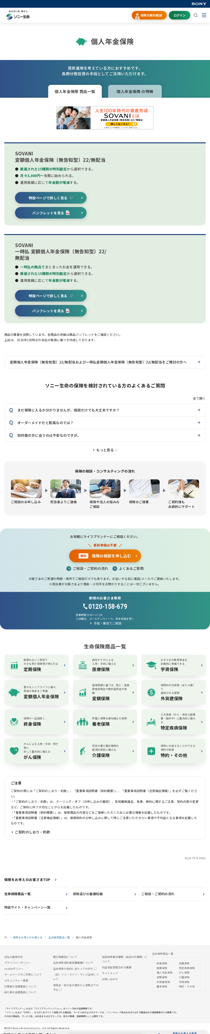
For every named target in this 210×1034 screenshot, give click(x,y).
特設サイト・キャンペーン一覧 (27, 908)
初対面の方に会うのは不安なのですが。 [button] (49, 435)
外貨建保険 (163, 983)
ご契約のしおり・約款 (32, 833)
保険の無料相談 (151, 15)
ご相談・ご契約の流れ (90, 568)
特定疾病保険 (187, 969)
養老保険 (162, 987)
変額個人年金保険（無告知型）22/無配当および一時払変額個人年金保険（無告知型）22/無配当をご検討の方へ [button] (98, 362)
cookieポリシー (14, 969)
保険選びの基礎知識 (88, 895)
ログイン (180, 15)
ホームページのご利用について (23, 975)
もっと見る (107, 449)
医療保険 (162, 969)
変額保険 (162, 978)
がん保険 (184, 973)
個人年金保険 (135, 91)
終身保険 (162, 964)
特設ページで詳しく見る (51, 197)
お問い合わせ (110, 980)
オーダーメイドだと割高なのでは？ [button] (45, 422)
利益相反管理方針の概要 (116, 968)
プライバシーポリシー (17, 963)
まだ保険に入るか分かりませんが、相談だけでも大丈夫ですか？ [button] (68, 410)
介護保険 (184, 978)
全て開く (199, 398)
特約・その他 (187, 987)
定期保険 (184, 964)
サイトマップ (110, 974)
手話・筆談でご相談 (108, 623)
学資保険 (184, 983)
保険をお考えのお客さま (27, 938)
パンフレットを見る (50, 212)
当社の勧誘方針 (13, 958)
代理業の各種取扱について (20, 987)
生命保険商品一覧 (17, 895)
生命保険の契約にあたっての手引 (75, 969)
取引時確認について (65, 958)
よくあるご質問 (131, 568)
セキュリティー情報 (16, 981)
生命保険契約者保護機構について (73, 963)
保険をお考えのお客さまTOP (27, 880)
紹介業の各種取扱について (20, 993)
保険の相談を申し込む (105, 555)
